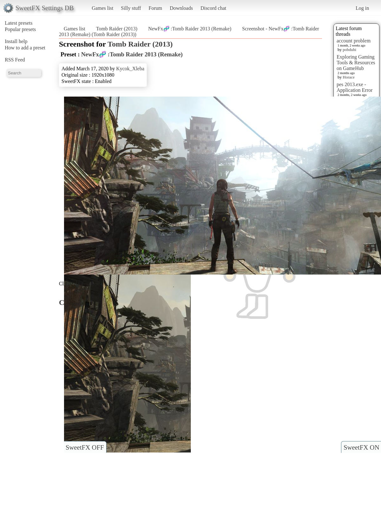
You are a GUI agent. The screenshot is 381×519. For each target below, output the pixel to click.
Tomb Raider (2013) (116, 28)
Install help (16, 41)
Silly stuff (131, 8)
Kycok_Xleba (130, 68)
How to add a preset (25, 47)
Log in (362, 8)
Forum (155, 8)
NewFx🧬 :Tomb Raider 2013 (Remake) (189, 28)
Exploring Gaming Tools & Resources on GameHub (356, 62)
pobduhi (349, 49)
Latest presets (19, 23)
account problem (354, 40)
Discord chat (213, 8)
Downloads (181, 8)
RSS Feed (15, 59)
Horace (349, 77)
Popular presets (20, 29)
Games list (102, 8)
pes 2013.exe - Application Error (354, 87)
